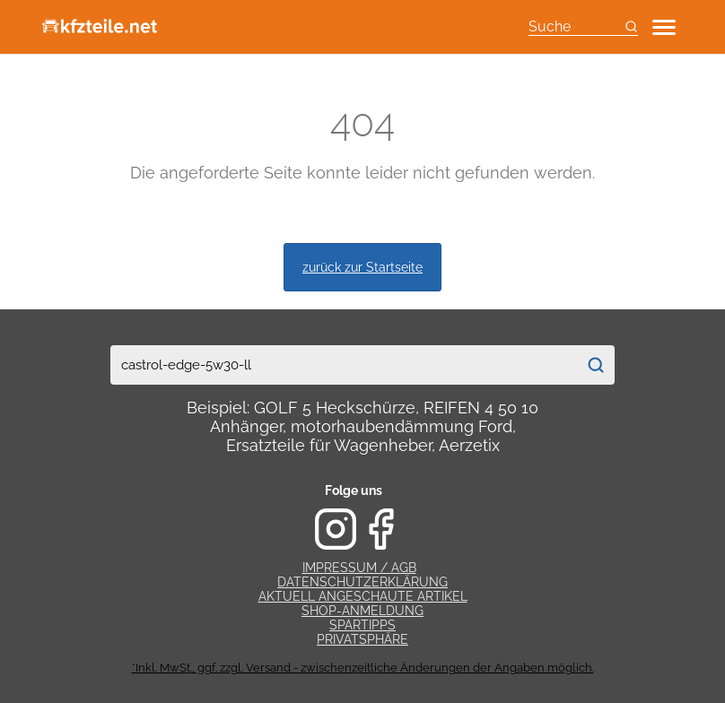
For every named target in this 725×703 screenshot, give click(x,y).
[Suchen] (596, 365)
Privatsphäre (362, 639)
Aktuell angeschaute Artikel (362, 596)
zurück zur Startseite (362, 266)
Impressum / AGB (359, 567)
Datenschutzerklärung (362, 582)
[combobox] (343, 365)
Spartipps (362, 625)
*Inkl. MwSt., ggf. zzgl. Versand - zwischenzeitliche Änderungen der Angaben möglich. (363, 667)
